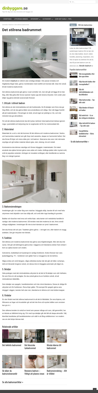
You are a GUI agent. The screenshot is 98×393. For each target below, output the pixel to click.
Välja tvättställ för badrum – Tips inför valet (86, 118)
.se (15, 8)
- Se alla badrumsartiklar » (79, 132)
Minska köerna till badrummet (54, 346)
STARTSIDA (7, 19)
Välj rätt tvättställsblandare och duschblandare (86, 89)
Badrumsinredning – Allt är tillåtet (57, 372)
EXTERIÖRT (47, 19)
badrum (14, 81)
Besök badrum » (85, 65)
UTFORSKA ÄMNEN (21, 19)
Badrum (11, 24)
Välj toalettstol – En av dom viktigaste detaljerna (86, 111)
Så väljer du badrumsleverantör (9, 372)
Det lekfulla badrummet (11, 344)
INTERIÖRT (35, 19)
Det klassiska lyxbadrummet (30, 346)
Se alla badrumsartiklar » (12, 382)
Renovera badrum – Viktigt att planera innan (34, 372)
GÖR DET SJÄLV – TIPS (63, 19)
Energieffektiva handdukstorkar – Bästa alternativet (87, 126)
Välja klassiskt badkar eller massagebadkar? (86, 81)
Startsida (5, 24)
